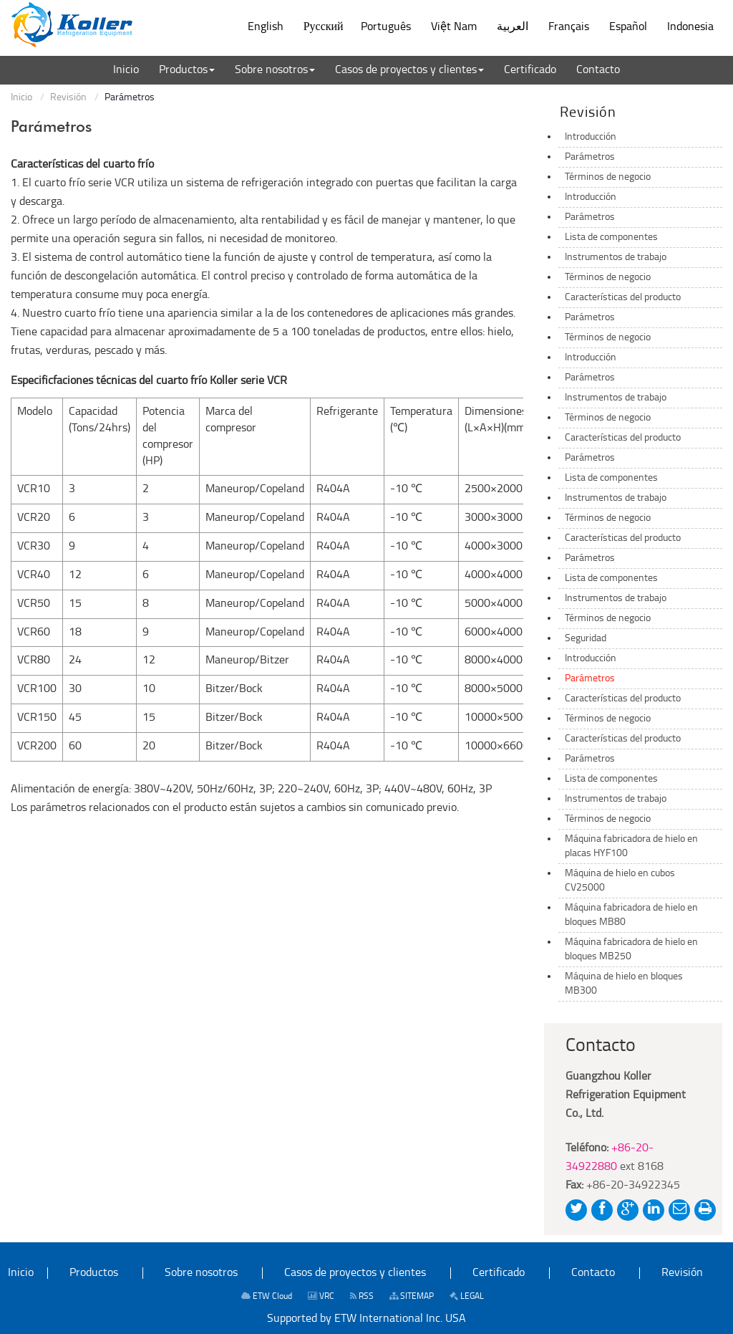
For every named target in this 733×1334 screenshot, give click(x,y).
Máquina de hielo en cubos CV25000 (620, 880)
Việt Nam (454, 27)
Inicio (21, 97)
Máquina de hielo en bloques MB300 (624, 984)
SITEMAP (411, 1296)
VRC (321, 1296)
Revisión (68, 97)
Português (386, 27)
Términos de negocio (608, 177)
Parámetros (590, 157)
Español (628, 27)
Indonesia (690, 27)
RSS (362, 1296)
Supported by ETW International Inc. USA (366, 1319)
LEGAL (467, 1296)
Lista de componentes (611, 237)
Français (568, 27)
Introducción (590, 137)
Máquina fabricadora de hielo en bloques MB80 (631, 915)
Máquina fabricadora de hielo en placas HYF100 (631, 846)
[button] (186, 70)
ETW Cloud (266, 1296)
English (265, 27)
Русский (324, 27)
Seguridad (585, 638)
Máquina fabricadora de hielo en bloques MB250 (631, 949)
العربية (512, 27)
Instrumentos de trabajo (615, 257)
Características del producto (623, 297)
